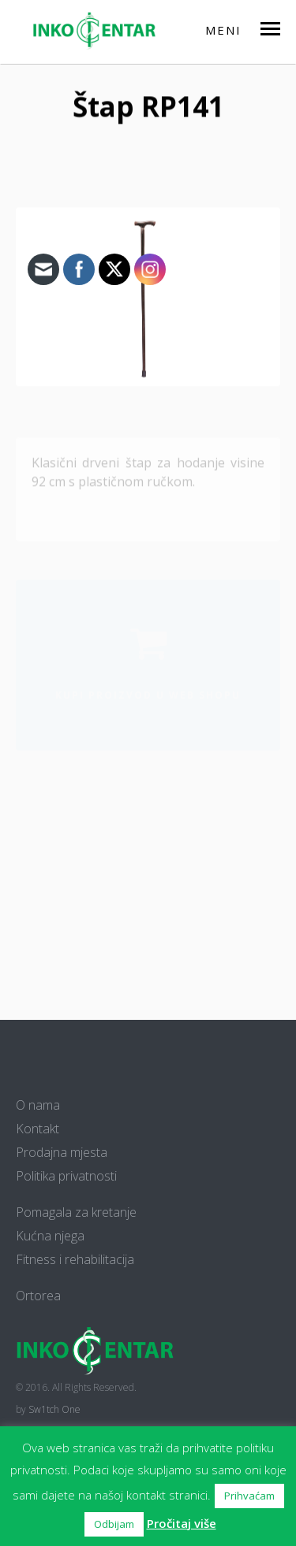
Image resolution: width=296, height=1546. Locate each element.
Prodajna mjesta (61, 1152)
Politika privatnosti (66, 1176)
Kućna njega (50, 1235)
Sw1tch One (54, 1409)
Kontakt (37, 1128)
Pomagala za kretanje (76, 1212)
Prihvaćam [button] (249, 1496)
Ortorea (38, 1295)
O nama (38, 1105)
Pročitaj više (181, 1523)
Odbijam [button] (114, 1524)
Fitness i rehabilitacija (75, 1259)
